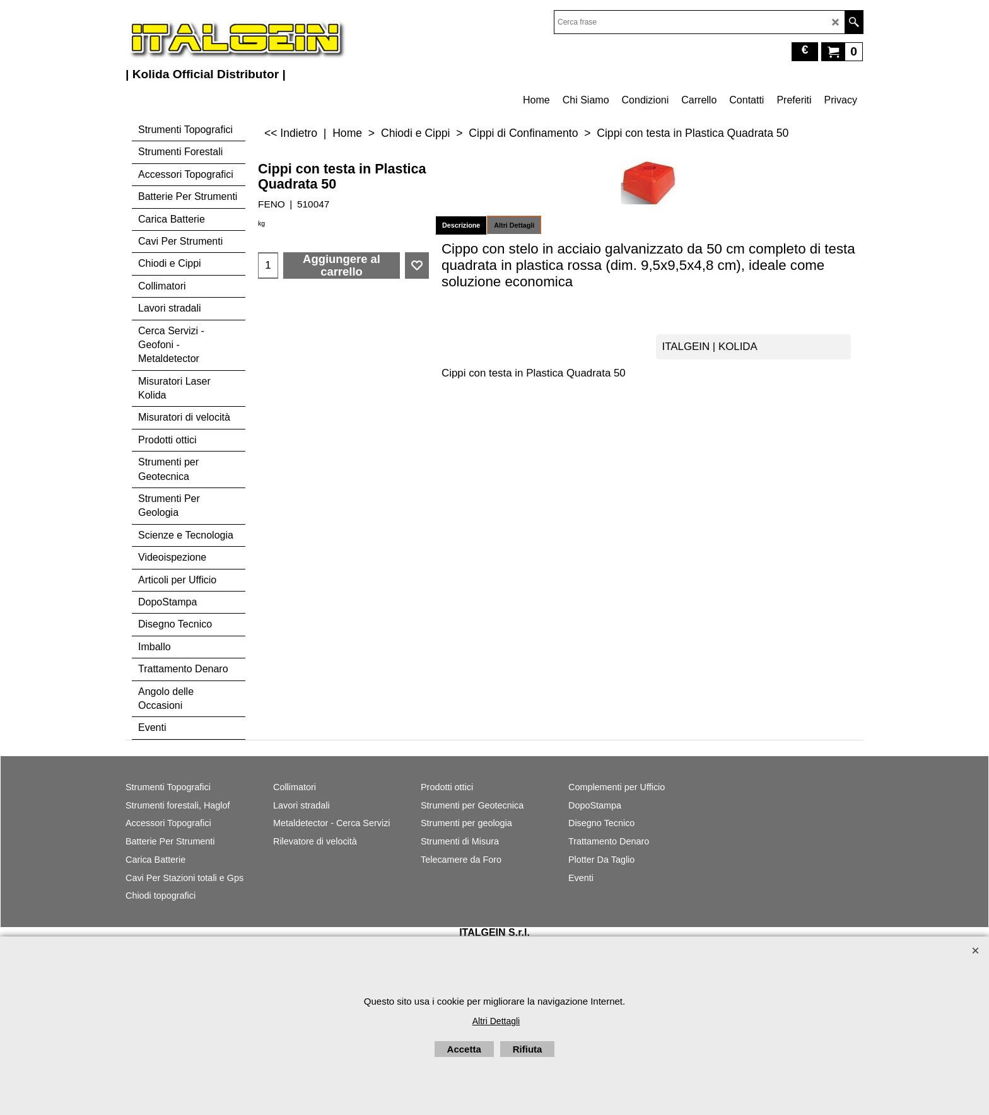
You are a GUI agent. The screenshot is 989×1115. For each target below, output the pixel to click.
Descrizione (461, 225)
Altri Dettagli (514, 225)
